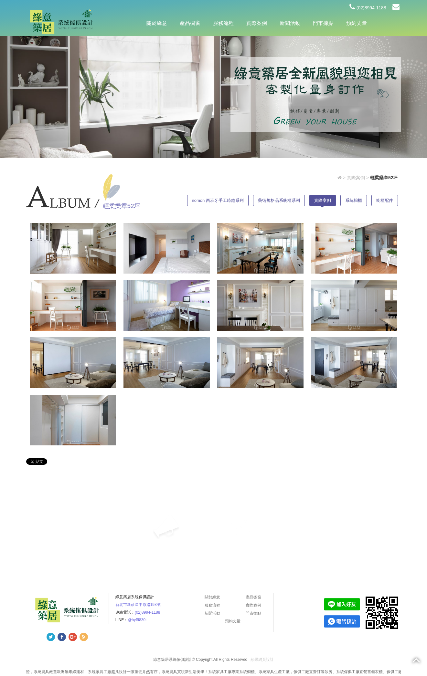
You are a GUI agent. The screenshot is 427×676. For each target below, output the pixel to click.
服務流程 (223, 23)
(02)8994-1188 (367, 7)
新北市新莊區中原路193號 (138, 604)
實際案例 (256, 23)
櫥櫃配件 (384, 200)
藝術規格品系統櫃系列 (279, 200)
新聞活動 (290, 23)
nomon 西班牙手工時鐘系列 (218, 200)
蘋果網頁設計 (262, 659)
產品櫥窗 (190, 23)
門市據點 (323, 23)
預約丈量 (356, 23)
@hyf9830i (137, 620)
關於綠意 (156, 23)
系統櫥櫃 (353, 200)
